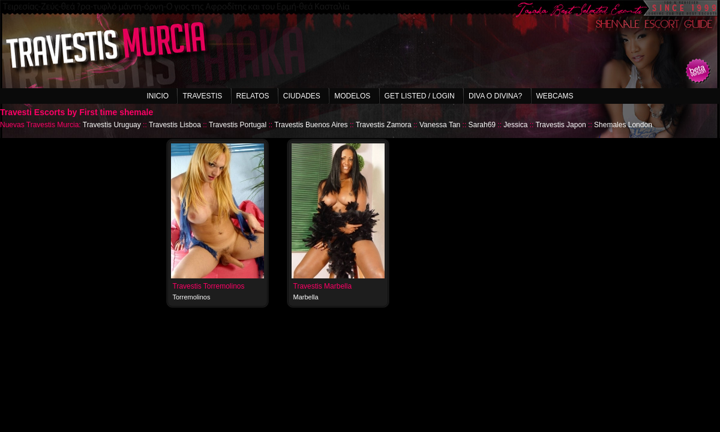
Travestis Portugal (237, 125)
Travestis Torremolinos (209, 286)
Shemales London (623, 125)
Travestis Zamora (384, 125)
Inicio (157, 96)
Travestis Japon (560, 125)
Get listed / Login (420, 96)
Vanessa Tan (439, 125)
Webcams (555, 96)
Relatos (252, 96)
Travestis (202, 96)
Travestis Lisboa (175, 125)
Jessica (515, 125)
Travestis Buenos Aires (310, 125)
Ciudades (301, 96)
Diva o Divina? (495, 96)
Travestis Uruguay (112, 125)
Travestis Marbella (322, 286)
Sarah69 (482, 125)
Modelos (352, 96)
